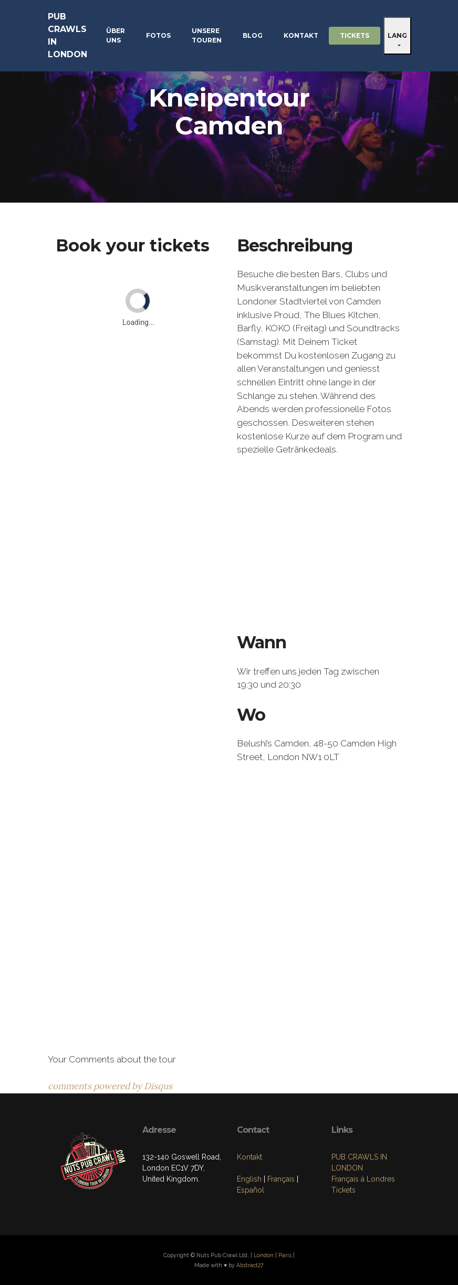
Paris (285, 1255)
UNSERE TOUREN (207, 35)
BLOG (253, 35)
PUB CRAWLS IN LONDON (67, 35)
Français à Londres (363, 1179)
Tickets (343, 1190)
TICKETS (354, 35)
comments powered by (110, 1086)
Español (250, 1190)
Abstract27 (250, 1265)
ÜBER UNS (115, 35)
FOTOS (158, 35)
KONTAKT (301, 35)
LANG (397, 35)
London (264, 1255)
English (249, 1179)
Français (281, 1179)
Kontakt (249, 1157)
